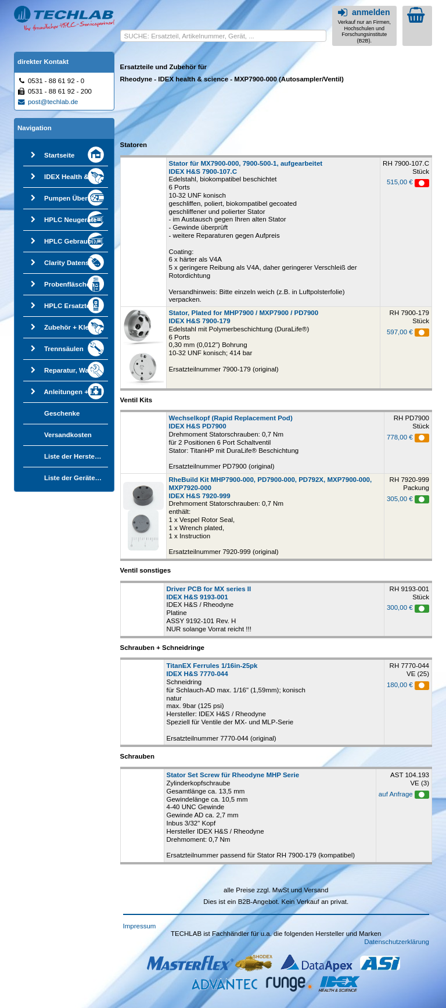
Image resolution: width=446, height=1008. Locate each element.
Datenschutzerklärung (396, 941)
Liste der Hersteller (74, 456)
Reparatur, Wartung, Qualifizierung (99, 370)
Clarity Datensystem (76, 262)
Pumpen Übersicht (73, 198)
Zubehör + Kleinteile (76, 327)
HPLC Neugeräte (70, 219)
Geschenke (62, 413)
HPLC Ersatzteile (71, 305)
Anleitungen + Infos (75, 391)
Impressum (139, 926)
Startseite (59, 155)
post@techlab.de (47, 101)
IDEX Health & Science (80, 176)
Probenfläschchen (73, 284)
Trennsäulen (64, 348)
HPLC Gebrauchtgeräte (81, 241)
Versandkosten (68, 434)
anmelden (363, 12)
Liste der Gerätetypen (78, 477)
